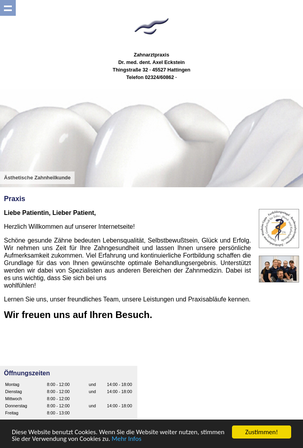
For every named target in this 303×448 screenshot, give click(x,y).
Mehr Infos (126, 439)
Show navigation (8, 8)
